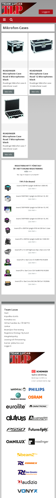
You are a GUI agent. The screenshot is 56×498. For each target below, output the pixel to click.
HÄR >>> (28, 171)
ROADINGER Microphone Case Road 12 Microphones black (41, 75)
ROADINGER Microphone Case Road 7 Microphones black (14, 138)
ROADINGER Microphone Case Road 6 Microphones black (14, 75)
